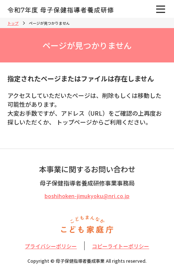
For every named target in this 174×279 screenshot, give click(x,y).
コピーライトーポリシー (120, 246)
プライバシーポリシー (51, 246)
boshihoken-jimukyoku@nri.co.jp (87, 196)
